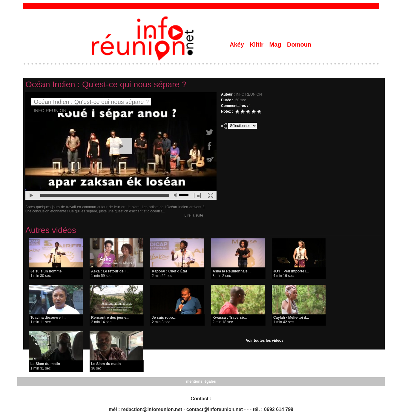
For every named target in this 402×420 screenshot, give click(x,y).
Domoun (299, 44)
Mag (276, 44)
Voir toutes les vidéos (264, 340)
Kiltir (257, 44)
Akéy (238, 44)
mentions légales (200, 381)
